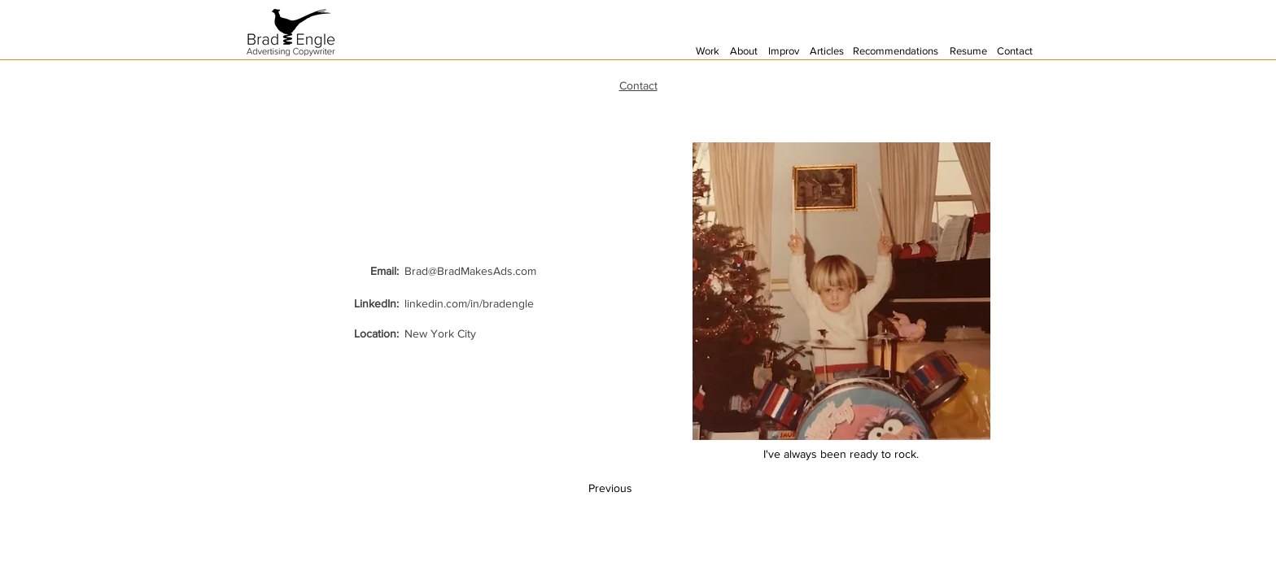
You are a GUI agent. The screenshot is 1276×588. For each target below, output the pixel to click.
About (744, 51)
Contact (1015, 51)
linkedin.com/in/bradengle (469, 303)
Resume (968, 51)
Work (707, 51)
